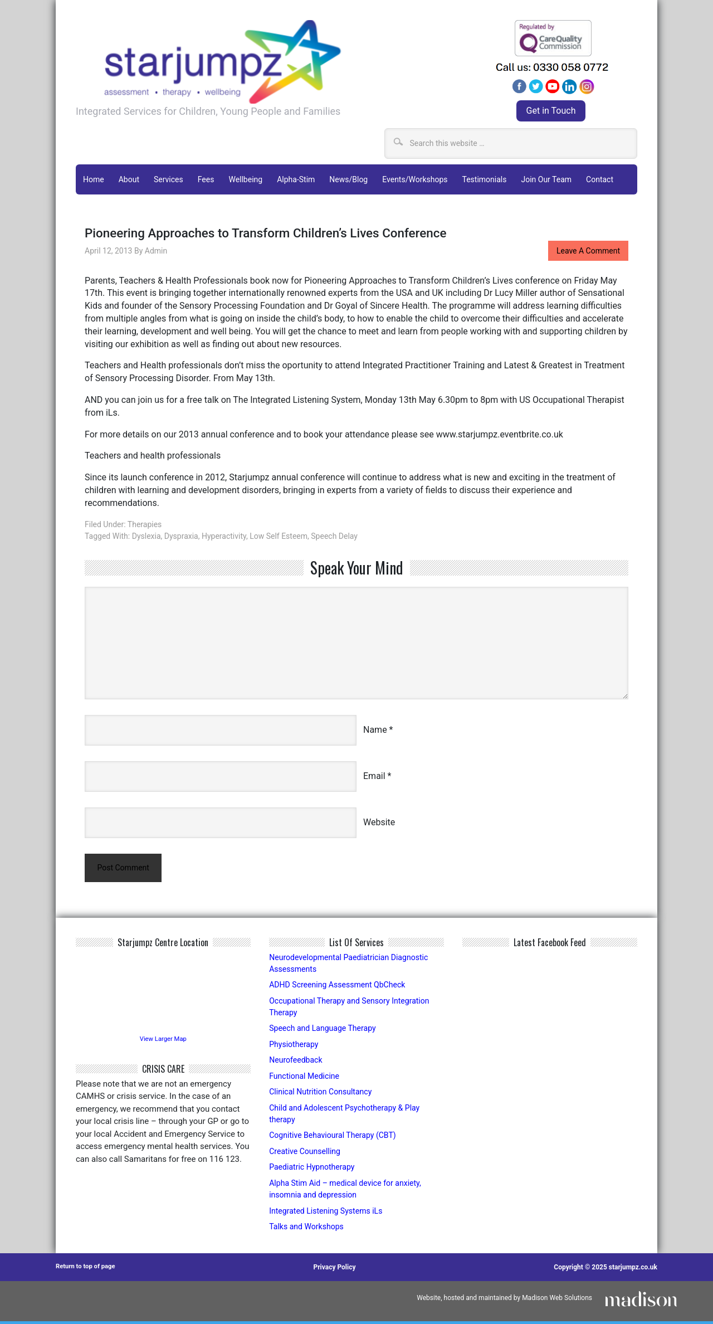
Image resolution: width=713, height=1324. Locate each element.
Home (93, 178)
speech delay (334, 534)
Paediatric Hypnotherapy (314, 1169)
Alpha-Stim (296, 178)
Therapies (145, 522)
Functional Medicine (306, 1077)
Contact (599, 178)
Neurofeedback (297, 1062)
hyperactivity (224, 534)
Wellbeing (245, 178)
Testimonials (484, 178)
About (129, 178)
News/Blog (348, 178)
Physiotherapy (295, 1045)
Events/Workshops (414, 178)
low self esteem (278, 534)
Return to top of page (87, 1270)
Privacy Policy (336, 1270)
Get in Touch (551, 110)
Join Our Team (546, 178)
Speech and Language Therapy (326, 1030)
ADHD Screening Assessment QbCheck (341, 985)
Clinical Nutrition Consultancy (324, 1093)
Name (375, 728)
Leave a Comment (587, 249)
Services (168, 178)
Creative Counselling (307, 1153)
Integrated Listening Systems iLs (329, 1214)
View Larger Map (163, 1039)
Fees (206, 178)
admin (156, 249)
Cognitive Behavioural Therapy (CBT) (336, 1137)
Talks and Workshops (309, 1229)
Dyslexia (146, 534)
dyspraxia (181, 534)
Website (379, 820)
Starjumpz (272, 62)
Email (374, 774)
